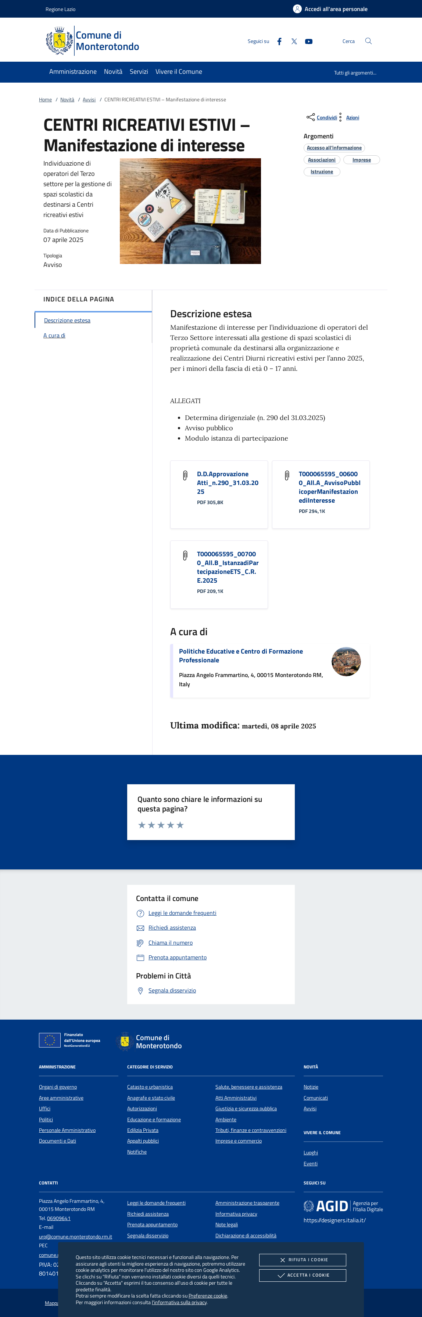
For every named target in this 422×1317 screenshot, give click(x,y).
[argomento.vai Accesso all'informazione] (334, 147)
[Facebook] (276, 41)
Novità (67, 99)
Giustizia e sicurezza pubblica (246, 1108)
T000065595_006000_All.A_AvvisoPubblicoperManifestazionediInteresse (330, 487)
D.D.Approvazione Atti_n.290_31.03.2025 (227, 482)
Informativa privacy (236, 1214)
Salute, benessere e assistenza (248, 1087)
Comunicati (316, 1098)
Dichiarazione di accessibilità (245, 1235)
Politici (46, 1119)
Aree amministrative (61, 1098)
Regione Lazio (60, 9)
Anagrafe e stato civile (151, 1098)
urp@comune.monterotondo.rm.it (75, 1237)
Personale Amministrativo (67, 1130)
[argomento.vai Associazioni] (322, 159)
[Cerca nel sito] (368, 41)
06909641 (59, 1218)
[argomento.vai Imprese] (362, 159)
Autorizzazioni (142, 1108)
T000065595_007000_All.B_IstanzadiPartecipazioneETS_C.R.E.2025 (228, 567)
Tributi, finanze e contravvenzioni (250, 1130)
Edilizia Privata (142, 1130)
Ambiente (225, 1119)
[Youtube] (305, 41)
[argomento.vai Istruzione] (322, 171)
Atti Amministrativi (236, 1098)
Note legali (226, 1224)
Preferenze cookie (208, 1295)
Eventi (311, 1163)
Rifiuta (302, 1260)
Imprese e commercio (238, 1141)
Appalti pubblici (143, 1141)
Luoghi (311, 1152)
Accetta (303, 1275)
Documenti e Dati (57, 1141)
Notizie (311, 1087)
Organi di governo (58, 1087)
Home (45, 99)
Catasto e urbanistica (150, 1087)
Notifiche (137, 1152)
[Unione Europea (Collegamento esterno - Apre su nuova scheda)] (71, 1041)
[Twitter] (291, 41)
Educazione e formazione (154, 1119)
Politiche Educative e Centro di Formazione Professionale (241, 655)
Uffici (44, 1108)
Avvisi (89, 99)
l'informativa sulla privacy (179, 1302)
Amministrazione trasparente (247, 1203)
